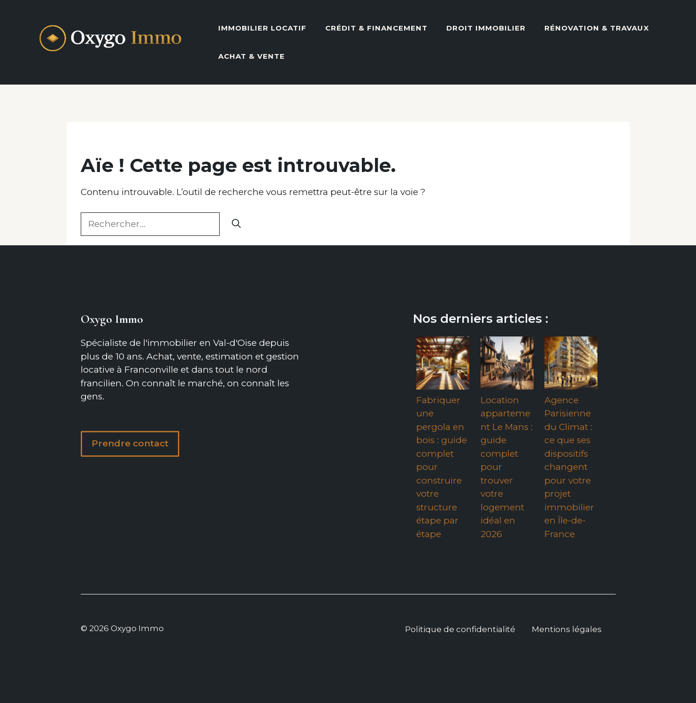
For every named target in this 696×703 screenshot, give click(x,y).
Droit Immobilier (486, 27)
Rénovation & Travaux (596, 27)
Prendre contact (130, 443)
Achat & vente (251, 56)
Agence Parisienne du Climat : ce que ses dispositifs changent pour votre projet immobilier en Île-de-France (569, 467)
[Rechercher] (236, 224)
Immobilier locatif (262, 27)
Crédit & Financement (376, 27)
